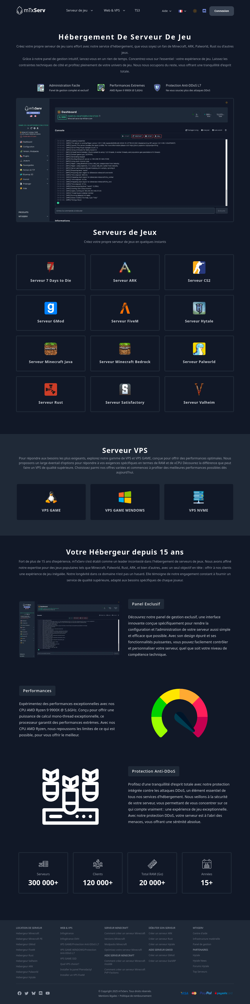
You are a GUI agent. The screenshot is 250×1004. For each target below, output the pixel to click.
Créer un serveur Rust (161, 938)
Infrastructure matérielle (206, 938)
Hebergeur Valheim (27, 960)
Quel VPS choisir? (69, 964)
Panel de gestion (202, 944)
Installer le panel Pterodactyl (76, 969)
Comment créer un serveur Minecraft (124, 933)
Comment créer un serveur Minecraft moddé (124, 962)
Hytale (196, 955)
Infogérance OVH (69, 938)
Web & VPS (115, 10)
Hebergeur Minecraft (27, 933)
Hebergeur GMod (25, 944)
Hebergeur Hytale (26, 977)
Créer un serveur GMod (161, 955)
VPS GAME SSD (68, 958)
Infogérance (66, 933)
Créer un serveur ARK (160, 933)
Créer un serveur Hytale (162, 944)
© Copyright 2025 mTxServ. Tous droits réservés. (125, 991)
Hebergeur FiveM (25, 949)
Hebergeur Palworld (27, 971)
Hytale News (200, 960)
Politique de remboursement (136, 995)
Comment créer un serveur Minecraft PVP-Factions (124, 971)
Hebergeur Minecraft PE (29, 938)
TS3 (137, 10)
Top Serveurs (200, 971)
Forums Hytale (201, 966)
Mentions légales (107, 995)
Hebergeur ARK (24, 966)
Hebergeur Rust (24, 955)
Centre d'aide (200, 933)
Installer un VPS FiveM (72, 974)
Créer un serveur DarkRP (162, 960)
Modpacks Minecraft (115, 944)
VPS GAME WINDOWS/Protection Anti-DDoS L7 (78, 951)
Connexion (221, 11)
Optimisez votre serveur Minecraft (123, 949)
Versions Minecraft (114, 938)
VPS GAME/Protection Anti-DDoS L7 (79, 944)
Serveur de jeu (80, 10)
